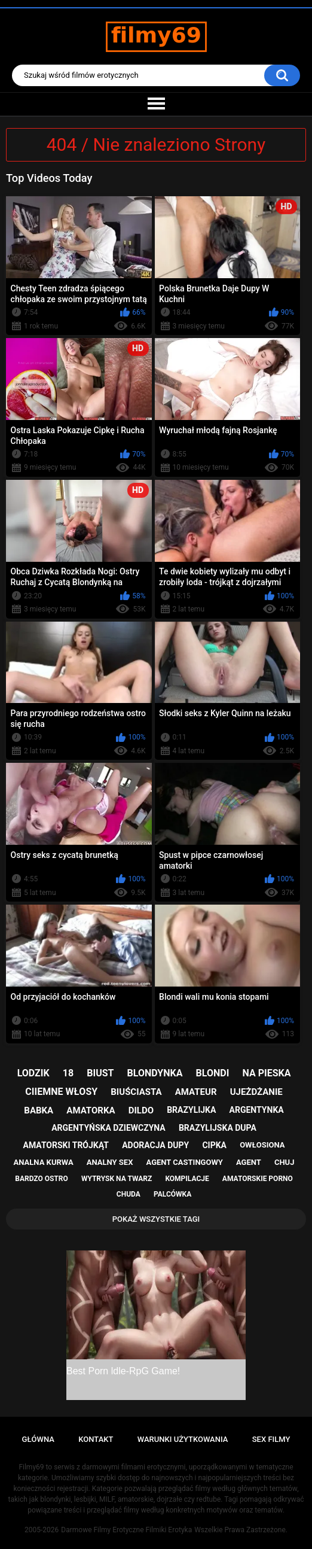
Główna (38, 1439)
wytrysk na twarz (116, 1178)
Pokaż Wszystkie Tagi (156, 1219)
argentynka (257, 1110)
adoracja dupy (155, 1145)
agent (248, 1162)
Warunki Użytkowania (182, 1439)
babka (38, 1110)
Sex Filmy (271, 1439)
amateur (196, 1092)
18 (68, 1073)
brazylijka (191, 1110)
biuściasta (136, 1092)
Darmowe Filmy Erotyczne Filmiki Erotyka (126, 1530)
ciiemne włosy (61, 1091)
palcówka (172, 1194)
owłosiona (262, 1144)
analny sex (110, 1162)
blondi (213, 1073)
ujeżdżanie (256, 1092)
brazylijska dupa (217, 1128)
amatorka (90, 1110)
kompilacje (187, 1178)
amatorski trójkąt (66, 1145)
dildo (141, 1110)
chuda (128, 1194)
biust (100, 1073)
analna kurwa (44, 1162)
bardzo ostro (41, 1178)
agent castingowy (184, 1162)
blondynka (155, 1073)
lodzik (33, 1073)
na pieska (267, 1073)
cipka (214, 1145)
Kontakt (95, 1439)
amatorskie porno (257, 1178)
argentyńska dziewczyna (108, 1128)
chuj (284, 1162)
